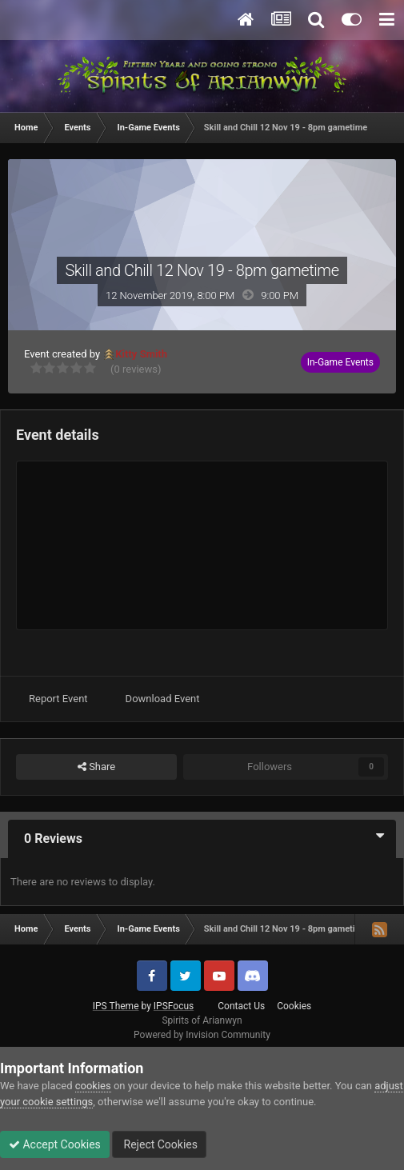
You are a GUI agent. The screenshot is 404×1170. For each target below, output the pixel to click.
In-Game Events (340, 362)
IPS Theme (116, 1006)
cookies (93, 1086)
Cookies (294, 1006)
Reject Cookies (159, 1144)
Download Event (163, 699)
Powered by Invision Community (202, 1034)
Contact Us (241, 1006)
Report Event (58, 699)
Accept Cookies (55, 1144)
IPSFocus (174, 1006)
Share (96, 767)
